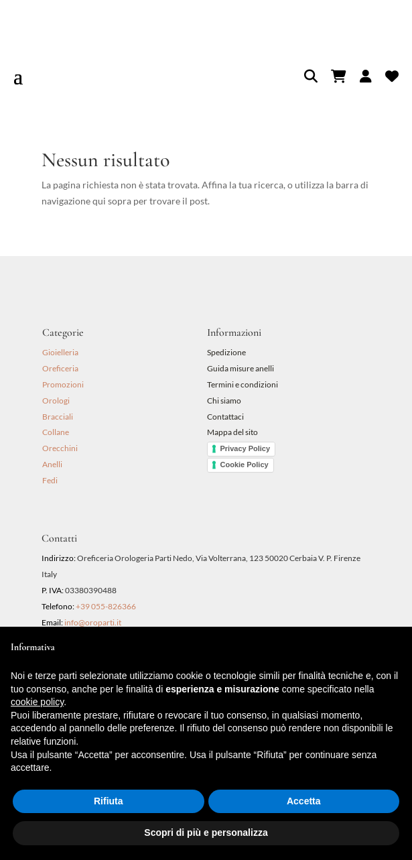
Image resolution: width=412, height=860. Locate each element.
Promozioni (63, 384)
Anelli (52, 464)
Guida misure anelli (240, 368)
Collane (55, 432)
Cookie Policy (244, 464)
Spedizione (226, 352)
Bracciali (57, 417)
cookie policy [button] (37, 701)
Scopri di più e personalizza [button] (205, 832)
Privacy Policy (245, 448)
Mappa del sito (232, 432)
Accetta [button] (304, 801)
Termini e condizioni (243, 384)
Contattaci (225, 417)
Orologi (56, 400)
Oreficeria (60, 368)
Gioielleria (60, 352)
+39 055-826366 (106, 606)
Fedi (50, 480)
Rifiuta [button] (108, 801)
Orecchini (60, 448)
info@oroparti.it (92, 622)
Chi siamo (224, 400)
